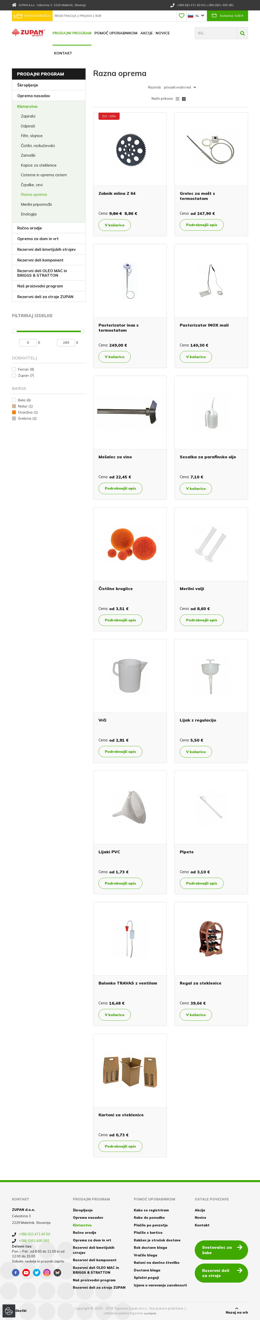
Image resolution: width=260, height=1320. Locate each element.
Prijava (86, 16)
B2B (98, 16)
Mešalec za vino (115, 456)
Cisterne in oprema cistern (44, 174)
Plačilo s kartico (148, 1232)
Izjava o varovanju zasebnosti (160, 1285)
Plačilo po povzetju (151, 1225)
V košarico (114, 225)
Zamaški (28, 155)
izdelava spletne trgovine (123, 1313)
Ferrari (26, 369)
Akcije (146, 33)
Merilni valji (192, 588)
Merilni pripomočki (36, 204)
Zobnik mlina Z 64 (117, 193)
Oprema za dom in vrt (38, 238)
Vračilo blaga (145, 1255)
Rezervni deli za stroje (222, 1272)
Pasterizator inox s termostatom (119, 327)
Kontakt (63, 53)
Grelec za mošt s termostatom (197, 196)
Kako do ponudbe (149, 1217)
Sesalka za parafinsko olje (208, 456)
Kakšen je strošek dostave (157, 1240)
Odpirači (28, 126)
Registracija (66, 16)
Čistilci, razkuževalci (38, 145)
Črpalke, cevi (32, 184)
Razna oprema (34, 194)
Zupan (26, 375)
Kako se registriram (151, 1210)
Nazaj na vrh (237, 1310)
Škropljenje (27, 85)
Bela (24, 400)
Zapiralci (28, 116)
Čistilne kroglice (116, 588)
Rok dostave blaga (150, 1247)
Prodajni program (72, 33)
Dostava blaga (147, 1270)
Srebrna (27, 418)
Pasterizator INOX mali (204, 325)
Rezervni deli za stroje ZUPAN (45, 296)
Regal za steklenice (200, 983)
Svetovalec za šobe (222, 1249)
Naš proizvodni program (40, 286)
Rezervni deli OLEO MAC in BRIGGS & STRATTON (42, 273)
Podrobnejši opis (201, 225)
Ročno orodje (29, 228)
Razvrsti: (154, 87)
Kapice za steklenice (39, 165)
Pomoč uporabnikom (115, 33)
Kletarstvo (27, 106)
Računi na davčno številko (157, 1262)
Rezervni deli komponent (40, 260)
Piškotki (19, 1311)
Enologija (29, 214)
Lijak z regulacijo (198, 720)
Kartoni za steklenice (121, 1114)
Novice (163, 33)
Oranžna (28, 412)
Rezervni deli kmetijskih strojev (46, 249)
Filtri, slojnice (32, 135)
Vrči (102, 720)
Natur (25, 406)
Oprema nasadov (33, 95)
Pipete (187, 851)
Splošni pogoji (146, 1277)
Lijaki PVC (109, 851)
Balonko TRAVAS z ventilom (128, 983)
